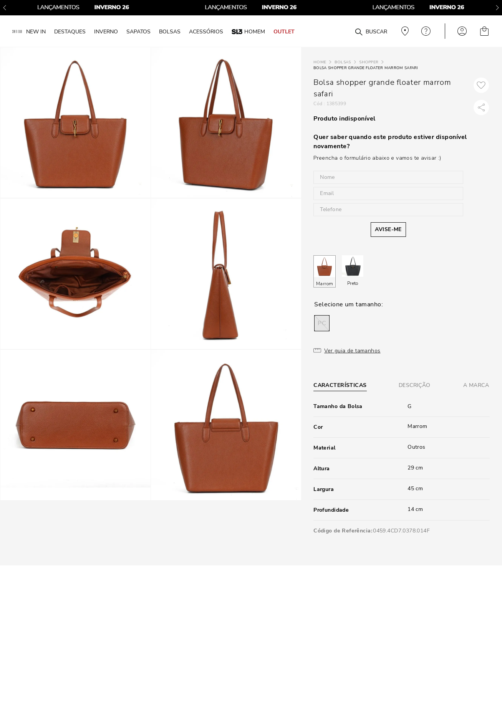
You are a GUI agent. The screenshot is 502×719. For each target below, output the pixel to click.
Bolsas (343, 62)
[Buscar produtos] (359, 32)
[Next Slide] (497, 8)
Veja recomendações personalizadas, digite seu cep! (404, 31)
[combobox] (343, 31)
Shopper (368, 62)
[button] (322, 323)
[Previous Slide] (5, 8)
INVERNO (106, 31)
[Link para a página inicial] (319, 62)
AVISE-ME (388, 229)
